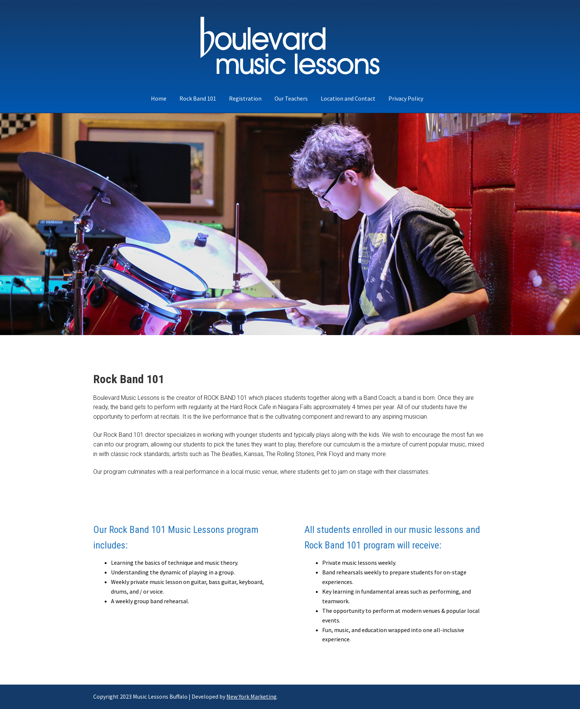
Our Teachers (291, 98)
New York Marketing (251, 696)
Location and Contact (348, 98)
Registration (245, 98)
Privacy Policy (405, 98)
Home (158, 98)
